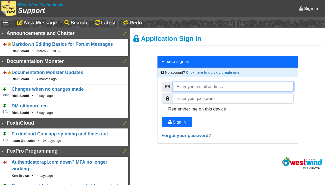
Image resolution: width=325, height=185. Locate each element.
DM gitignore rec (30, 105)
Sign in (308, 8)
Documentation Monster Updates (47, 72)
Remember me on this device (197, 109)
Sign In (177, 122)
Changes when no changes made (48, 89)
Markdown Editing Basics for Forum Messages (62, 44)
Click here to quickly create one (212, 72)
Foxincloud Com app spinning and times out (60, 133)
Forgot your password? (186, 135)
